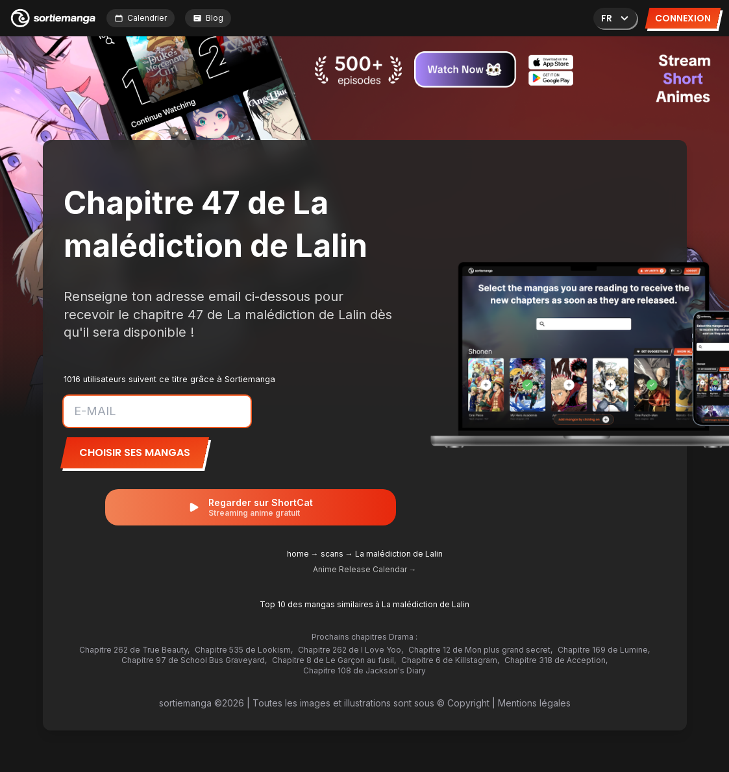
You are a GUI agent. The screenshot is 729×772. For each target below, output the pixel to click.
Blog (208, 18)
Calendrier (140, 18)
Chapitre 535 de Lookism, (244, 650)
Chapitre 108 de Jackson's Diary (364, 670)
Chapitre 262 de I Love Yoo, (350, 650)
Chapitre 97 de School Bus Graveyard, (194, 660)
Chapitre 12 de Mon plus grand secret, (480, 650)
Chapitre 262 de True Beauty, (134, 650)
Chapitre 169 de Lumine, (604, 650)
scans (332, 554)
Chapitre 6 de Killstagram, (450, 660)
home (298, 554)
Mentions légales (534, 702)
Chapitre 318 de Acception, (556, 660)
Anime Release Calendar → (365, 569)
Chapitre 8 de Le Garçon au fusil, (334, 660)
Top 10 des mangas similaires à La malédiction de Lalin (364, 604)
